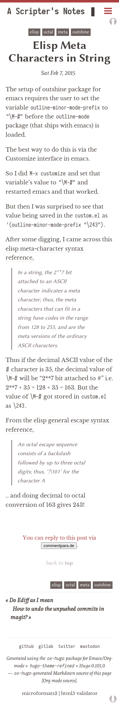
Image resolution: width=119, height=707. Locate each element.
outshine (80, 32)
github (26, 646)
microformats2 (39, 693)
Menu (108, 8)
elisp (34, 32)
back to (59, 563)
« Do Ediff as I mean (29, 600)
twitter (67, 646)
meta (63, 32)
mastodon (90, 646)
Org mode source (59, 680)
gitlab (46, 646)
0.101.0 (98, 665)
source (82, 673)
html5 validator (79, 693)
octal (48, 32)
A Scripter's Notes (47, 11)
